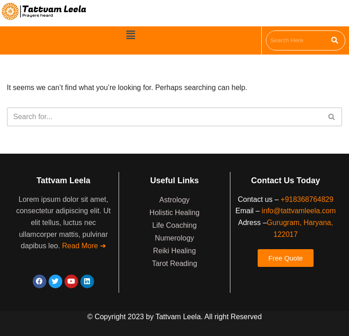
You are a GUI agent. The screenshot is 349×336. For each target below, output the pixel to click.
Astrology (175, 200)
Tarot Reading (174, 263)
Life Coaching (174, 225)
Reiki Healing (174, 251)
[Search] (164, 116)
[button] (130, 35)
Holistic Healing (174, 212)
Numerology (174, 238)
